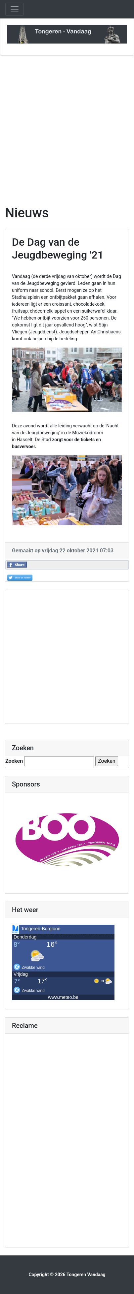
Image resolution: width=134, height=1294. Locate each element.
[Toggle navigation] (14, 9)
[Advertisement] (67, 130)
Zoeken (14, 761)
